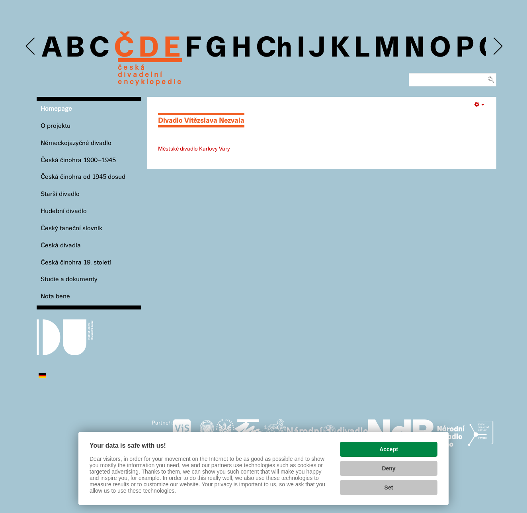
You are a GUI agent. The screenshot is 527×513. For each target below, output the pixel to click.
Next (497, 46)
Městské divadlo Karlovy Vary (194, 149)
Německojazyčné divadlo (76, 143)
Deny (388, 468)
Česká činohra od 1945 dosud (83, 177)
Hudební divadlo (64, 211)
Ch (274, 48)
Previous (30, 46)
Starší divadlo (60, 194)
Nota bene (55, 296)
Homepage (56, 109)
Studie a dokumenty (69, 279)
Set (389, 487)
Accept (388, 449)
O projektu (55, 126)
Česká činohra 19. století (76, 262)
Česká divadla (61, 245)
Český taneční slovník (71, 228)
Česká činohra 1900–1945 (78, 160)
